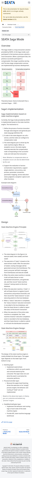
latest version (7, 19)
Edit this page (6, 422)
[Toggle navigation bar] (2, 2)
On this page (6, 35)
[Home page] (3, 24)
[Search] (29, 2)
